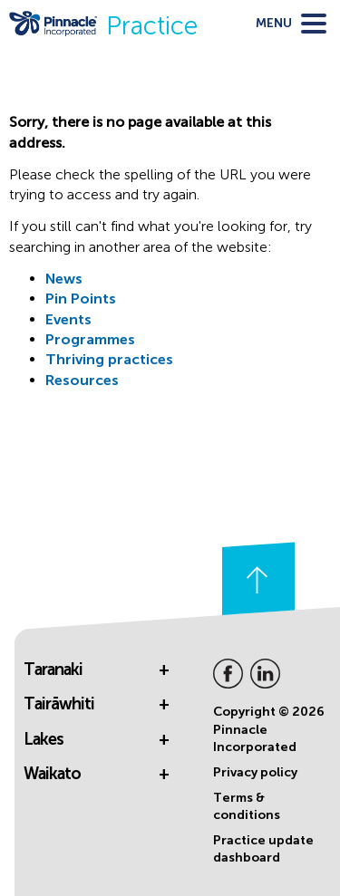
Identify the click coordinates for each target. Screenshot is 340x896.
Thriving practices (109, 359)
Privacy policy (255, 772)
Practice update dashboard (263, 849)
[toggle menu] (291, 23)
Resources (82, 380)
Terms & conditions (246, 807)
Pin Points (80, 298)
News (64, 278)
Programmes (90, 339)
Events (68, 319)
